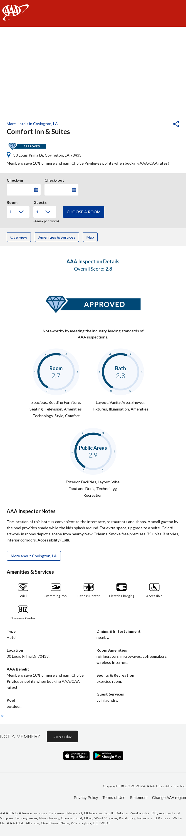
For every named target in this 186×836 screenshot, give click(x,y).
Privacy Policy (86, 797)
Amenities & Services (56, 237)
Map (90, 237)
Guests (40, 201)
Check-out (54, 179)
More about (34, 555)
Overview (18, 237)
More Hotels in (32, 123)
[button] (161, 124)
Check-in (15, 179)
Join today (62, 736)
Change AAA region (169, 797)
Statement (139, 797)
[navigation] (93, 13)
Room (12, 201)
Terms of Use (113, 797)
